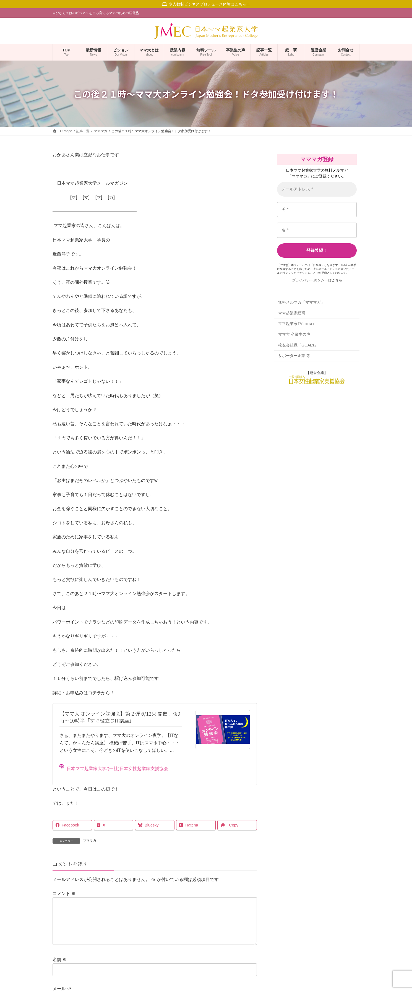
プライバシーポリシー (310, 280)
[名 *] (317, 230)
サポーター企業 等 (294, 356)
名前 (60, 968)
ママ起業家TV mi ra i (296, 324)
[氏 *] (317, 209)
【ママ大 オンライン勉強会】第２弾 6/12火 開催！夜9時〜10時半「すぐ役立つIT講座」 (119, 717)
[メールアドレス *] (317, 189)
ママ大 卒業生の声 (294, 334)
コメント (64, 893)
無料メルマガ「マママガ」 (301, 302)
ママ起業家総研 (291, 313)
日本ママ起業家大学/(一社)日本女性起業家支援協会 (113, 767)
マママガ (89, 841)
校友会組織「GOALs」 (298, 345)
